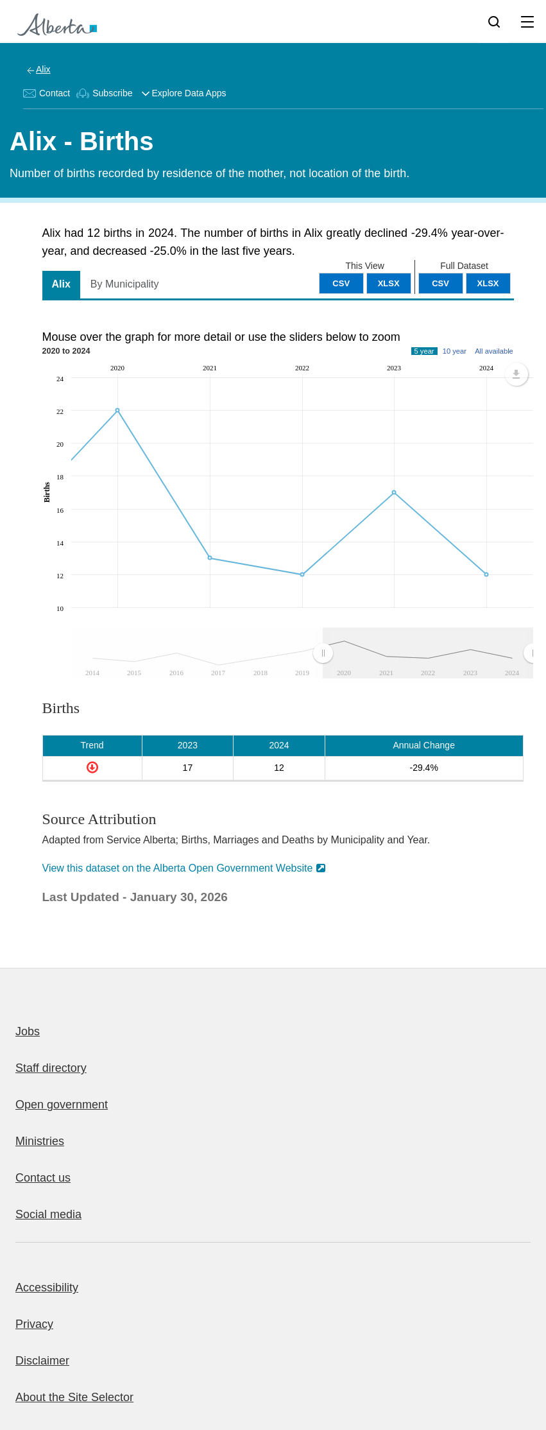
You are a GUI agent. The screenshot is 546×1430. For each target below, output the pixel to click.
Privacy (34, 1324)
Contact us (43, 1177)
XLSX (488, 283)
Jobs (27, 1031)
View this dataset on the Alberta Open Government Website (177, 868)
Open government (61, 1104)
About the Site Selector (74, 1397)
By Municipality (124, 284)
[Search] (494, 21)
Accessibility (46, 1287)
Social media (48, 1214)
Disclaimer (42, 1360)
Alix (43, 69)
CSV (440, 283)
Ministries (39, 1141)
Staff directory (51, 1068)
